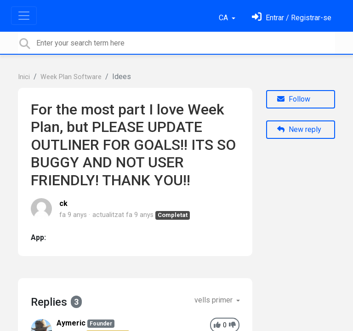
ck (63, 203)
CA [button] (224, 17)
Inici (24, 77)
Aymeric (71, 323)
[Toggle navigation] (24, 15)
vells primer (214, 300)
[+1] (217, 325)
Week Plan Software (71, 77)
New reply (299, 129)
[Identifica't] (291, 17)
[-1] (232, 325)
